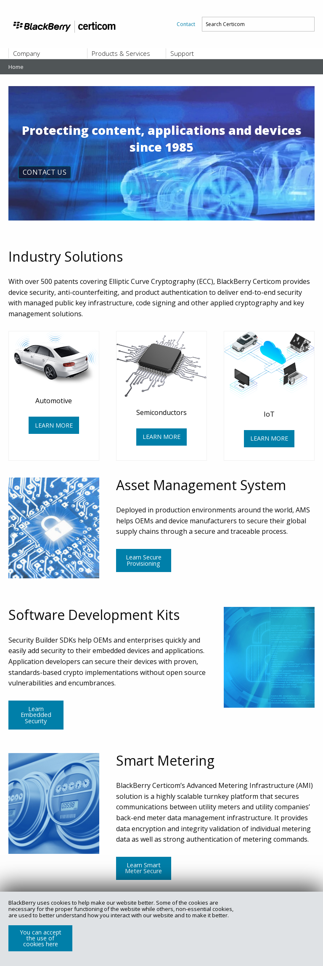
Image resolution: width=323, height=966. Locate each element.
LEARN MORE (54, 425)
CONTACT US (44, 172)
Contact (186, 24)
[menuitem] (186, 24)
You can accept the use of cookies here (40, 938)
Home (16, 67)
